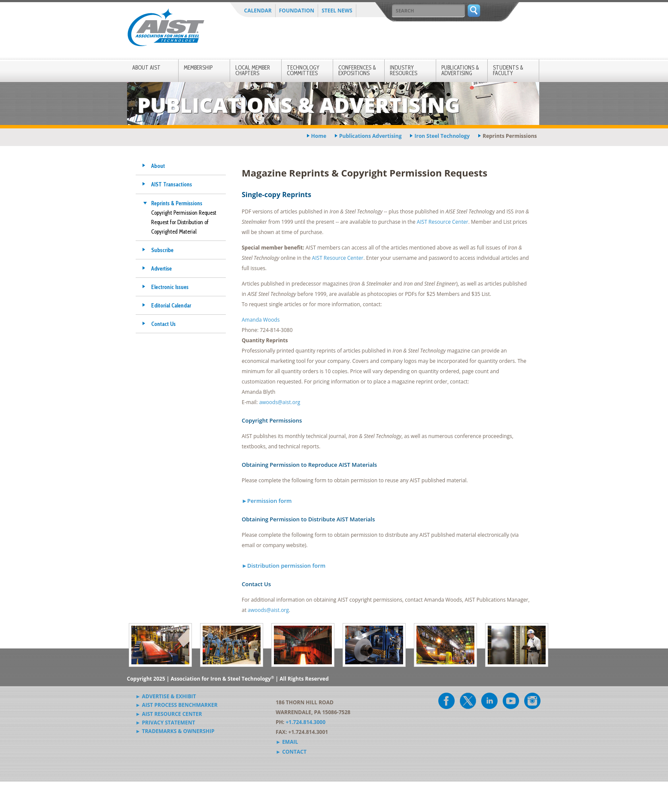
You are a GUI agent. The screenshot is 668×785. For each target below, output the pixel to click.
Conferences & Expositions (357, 70)
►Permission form (267, 501)
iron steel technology (442, 136)
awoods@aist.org (280, 402)
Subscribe (162, 249)
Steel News (337, 10)
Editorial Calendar (171, 305)
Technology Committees (303, 70)
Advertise (161, 268)
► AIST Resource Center (169, 714)
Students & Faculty (508, 70)
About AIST (146, 67)
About (158, 165)
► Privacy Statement (165, 722)
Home (318, 136)
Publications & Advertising (460, 70)
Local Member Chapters (252, 70)
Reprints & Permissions (176, 203)
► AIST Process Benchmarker (177, 705)
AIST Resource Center (442, 221)
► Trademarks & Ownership (175, 731)
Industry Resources (403, 70)
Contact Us (163, 323)
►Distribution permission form (283, 565)
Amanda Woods (260, 319)
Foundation (296, 10)
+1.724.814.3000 (305, 722)
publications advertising (370, 136)
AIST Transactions (171, 184)
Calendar (258, 10)
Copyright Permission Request (183, 212)
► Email (287, 741)
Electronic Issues (169, 286)
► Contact (291, 751)
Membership (198, 67)
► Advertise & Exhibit (166, 696)
